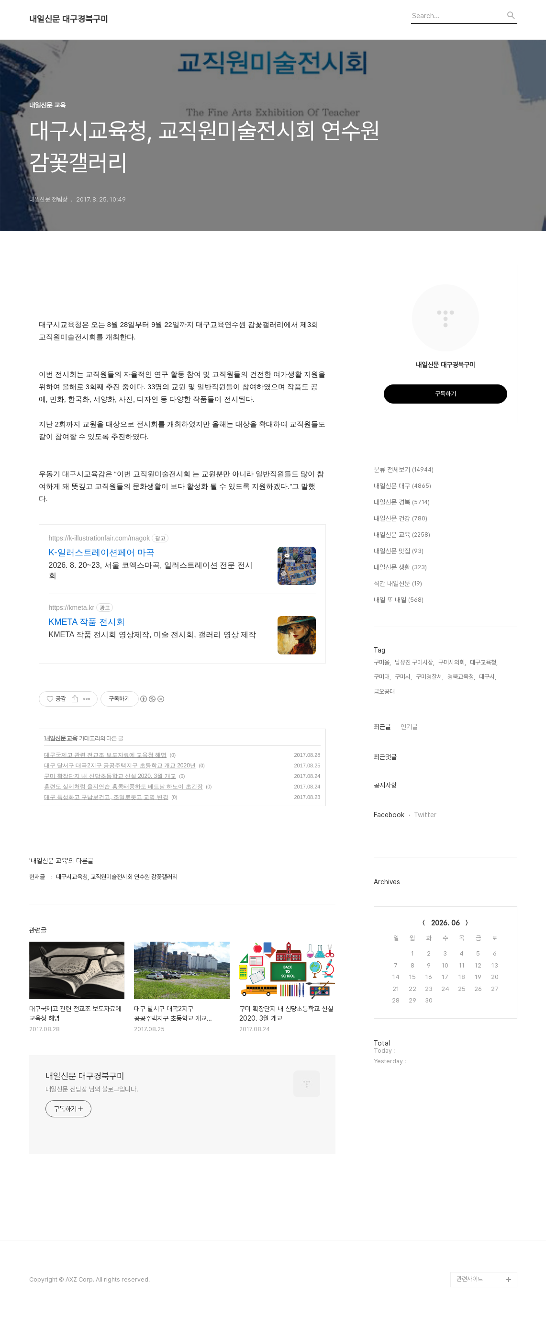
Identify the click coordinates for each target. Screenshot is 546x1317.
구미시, (403, 676)
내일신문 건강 (400, 519)
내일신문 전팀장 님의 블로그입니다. (91, 1089)
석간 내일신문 (398, 584)
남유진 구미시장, (415, 662)
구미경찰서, (430, 676)
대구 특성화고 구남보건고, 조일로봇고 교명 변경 (106, 797)
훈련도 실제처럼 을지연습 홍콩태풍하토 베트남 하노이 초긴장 (123, 786)
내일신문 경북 (402, 502)
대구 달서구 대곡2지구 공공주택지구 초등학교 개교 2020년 (120, 765)
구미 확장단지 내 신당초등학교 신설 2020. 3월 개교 (110, 776)
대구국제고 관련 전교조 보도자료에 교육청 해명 (105, 755)
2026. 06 (445, 923)
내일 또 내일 (398, 600)
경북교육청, (461, 676)
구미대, (382, 676)
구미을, (382, 662)
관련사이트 (470, 1279)
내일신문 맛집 (398, 551)
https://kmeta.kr (72, 607)
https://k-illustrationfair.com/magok (99, 538)
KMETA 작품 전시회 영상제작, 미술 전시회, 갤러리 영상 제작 (152, 634)
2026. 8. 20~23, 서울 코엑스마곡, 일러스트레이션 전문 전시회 (151, 570)
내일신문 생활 (400, 568)
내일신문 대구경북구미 (68, 19)
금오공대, (385, 691)
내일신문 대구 (402, 486)
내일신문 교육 (61, 738)
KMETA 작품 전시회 (87, 622)
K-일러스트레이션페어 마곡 (102, 552)
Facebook (389, 815)
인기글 (409, 727)
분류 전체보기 (404, 470)
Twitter (425, 815)
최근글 (382, 727)
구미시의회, (452, 662)
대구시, (487, 676)
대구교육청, (484, 662)
